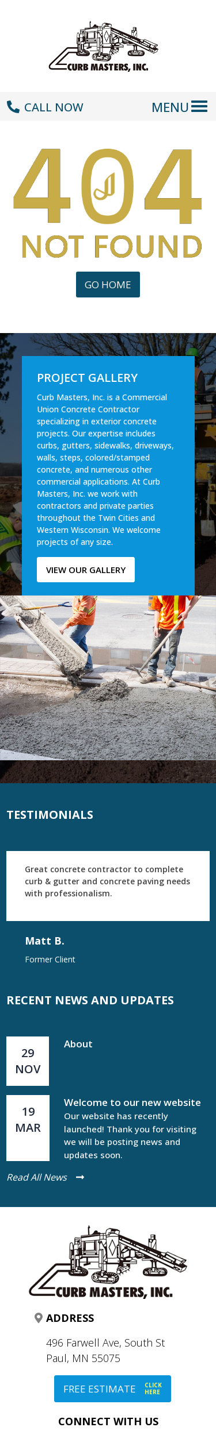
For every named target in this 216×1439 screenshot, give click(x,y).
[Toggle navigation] (181, 100)
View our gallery (86, 569)
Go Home (108, 284)
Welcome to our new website (132, 1102)
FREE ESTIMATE (112, 1389)
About (78, 1043)
